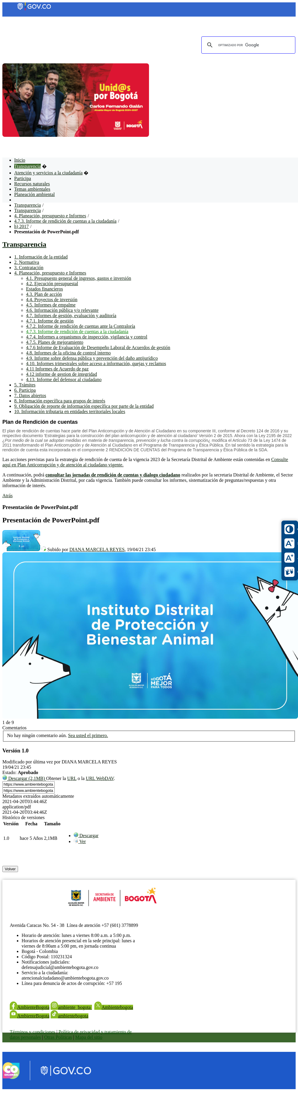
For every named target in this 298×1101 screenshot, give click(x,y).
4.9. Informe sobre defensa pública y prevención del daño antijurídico (92, 358)
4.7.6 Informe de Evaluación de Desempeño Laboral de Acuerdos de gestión (98, 347)
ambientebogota (69, 1015)
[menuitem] (86, 835)
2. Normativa (26, 262)
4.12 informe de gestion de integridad (61, 374)
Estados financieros (44, 288)
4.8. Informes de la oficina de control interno (68, 352)
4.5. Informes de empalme (51, 304)
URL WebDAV (100, 778)
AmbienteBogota (29, 1007)
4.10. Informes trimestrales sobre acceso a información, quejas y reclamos (96, 363)
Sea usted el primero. (88, 735)
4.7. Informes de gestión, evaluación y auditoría (71, 315)
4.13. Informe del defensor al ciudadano (63, 379)
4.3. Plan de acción (44, 294)
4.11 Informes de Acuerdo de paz (57, 368)
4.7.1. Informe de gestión (50, 320)
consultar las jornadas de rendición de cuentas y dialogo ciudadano (113, 474)
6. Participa (25, 390)
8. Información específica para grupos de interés (59, 400)
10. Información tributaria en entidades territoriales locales (69, 411)
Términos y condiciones (32, 1031)
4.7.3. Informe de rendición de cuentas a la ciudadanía (65, 221)
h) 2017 (21, 226)
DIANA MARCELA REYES (97, 549)
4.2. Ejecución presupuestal (52, 283)
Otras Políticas (58, 1037)
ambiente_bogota (71, 1007)
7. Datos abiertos (30, 395)
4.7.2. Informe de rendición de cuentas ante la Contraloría (80, 326)
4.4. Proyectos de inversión (51, 299)
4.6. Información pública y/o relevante (62, 310)
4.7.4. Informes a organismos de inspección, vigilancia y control (86, 336)
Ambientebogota (113, 1007)
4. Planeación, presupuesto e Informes (50, 215)
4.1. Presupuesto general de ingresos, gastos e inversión (78, 278)
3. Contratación (28, 267)
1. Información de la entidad (41, 256)
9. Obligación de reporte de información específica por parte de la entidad (84, 406)
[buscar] (247, 45)
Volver (10, 869)
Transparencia (27, 205)
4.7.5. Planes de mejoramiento (54, 342)
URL (71, 778)
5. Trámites (24, 384)
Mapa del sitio (88, 1037)
